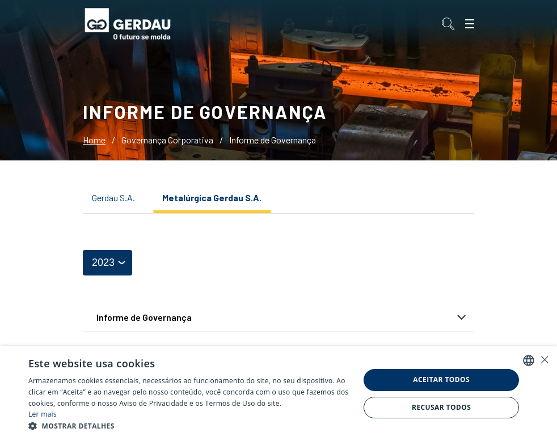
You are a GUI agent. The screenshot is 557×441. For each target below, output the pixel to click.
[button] (189, 426)
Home (94, 139)
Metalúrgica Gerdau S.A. (211, 197)
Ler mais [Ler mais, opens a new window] (42, 414)
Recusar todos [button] (441, 407)
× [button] (544, 359)
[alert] (278, 393)
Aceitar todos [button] (441, 379)
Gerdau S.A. (113, 197)
